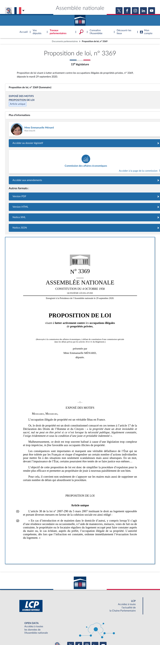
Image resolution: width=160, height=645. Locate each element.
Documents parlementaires (65, 41)
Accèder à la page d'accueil (80, 19)
